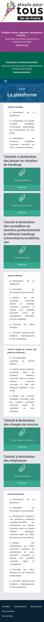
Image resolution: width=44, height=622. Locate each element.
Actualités (6, 607)
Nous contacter (8, 611)
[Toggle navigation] (5, 81)
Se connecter (7, 616)
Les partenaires (20, 607)
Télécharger (22, 187)
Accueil (22, 89)
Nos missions (36, 607)
